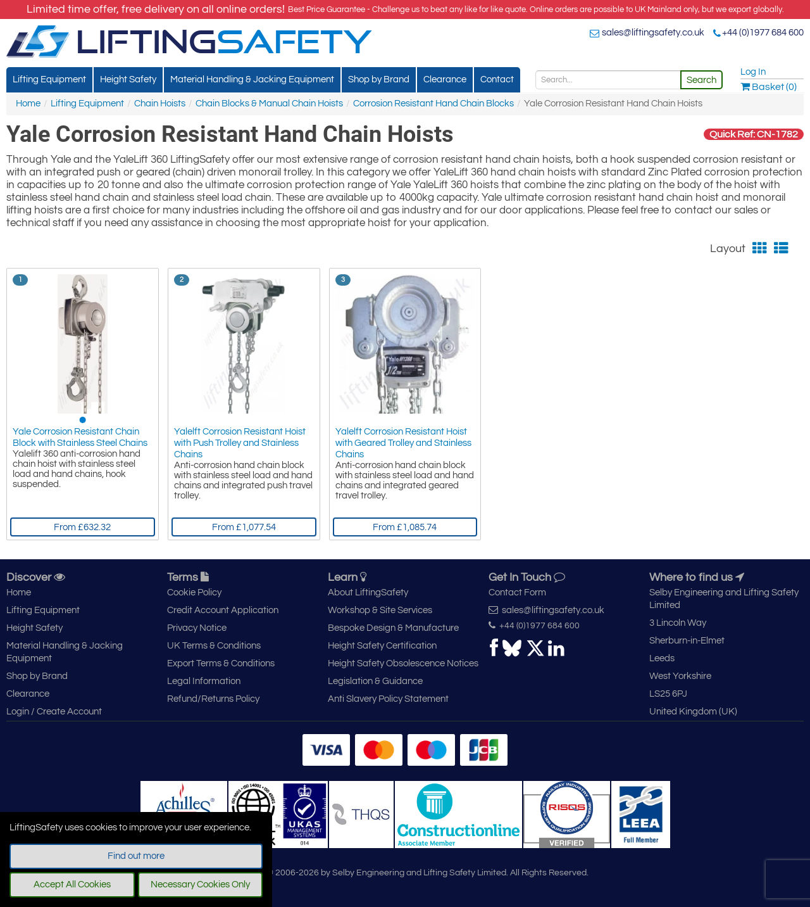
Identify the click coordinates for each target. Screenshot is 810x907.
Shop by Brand (378, 79)
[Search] (608, 79)
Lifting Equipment (49, 79)
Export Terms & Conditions (221, 663)
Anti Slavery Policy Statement (388, 699)
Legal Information (203, 681)
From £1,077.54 (244, 527)
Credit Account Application (222, 610)
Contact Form (517, 592)
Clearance (444, 79)
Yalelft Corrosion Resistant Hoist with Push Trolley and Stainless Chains (240, 443)
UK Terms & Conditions (214, 645)
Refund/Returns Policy (213, 699)
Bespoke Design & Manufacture (393, 628)
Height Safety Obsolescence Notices (403, 663)
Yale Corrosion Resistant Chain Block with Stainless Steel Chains (80, 437)
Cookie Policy (194, 592)
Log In (753, 72)
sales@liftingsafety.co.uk (653, 32)
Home (28, 103)
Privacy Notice (197, 628)
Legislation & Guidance (375, 681)
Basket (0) (768, 87)
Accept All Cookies (72, 884)
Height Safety (128, 79)
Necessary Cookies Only (200, 884)
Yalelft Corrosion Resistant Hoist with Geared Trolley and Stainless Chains (403, 443)
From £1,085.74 (405, 527)
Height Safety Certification (382, 645)
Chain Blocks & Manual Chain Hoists (269, 103)
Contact (497, 79)
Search (701, 80)
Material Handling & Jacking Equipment (252, 79)
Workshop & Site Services (380, 610)
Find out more (136, 856)
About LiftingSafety (368, 592)
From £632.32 (82, 527)
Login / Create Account (54, 711)
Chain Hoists (159, 103)
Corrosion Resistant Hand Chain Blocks (433, 103)
